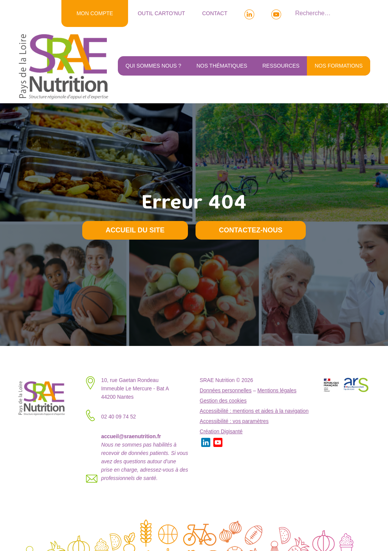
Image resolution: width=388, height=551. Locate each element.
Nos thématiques (221, 66)
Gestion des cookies (223, 401)
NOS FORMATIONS (338, 66)
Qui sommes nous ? (153, 66)
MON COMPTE (95, 13)
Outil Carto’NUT (161, 13)
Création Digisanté (221, 431)
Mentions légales (276, 390)
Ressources (280, 66)
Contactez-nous (251, 230)
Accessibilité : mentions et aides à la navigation (254, 411)
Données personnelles (226, 390)
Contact (214, 13)
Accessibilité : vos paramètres (234, 421)
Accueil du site (135, 230)
